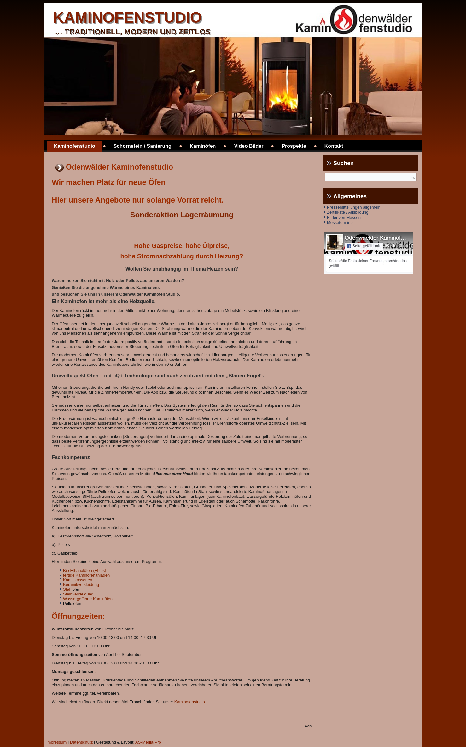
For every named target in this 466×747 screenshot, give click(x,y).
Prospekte (294, 146)
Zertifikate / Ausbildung (348, 212)
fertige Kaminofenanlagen (86, 575)
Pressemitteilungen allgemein (354, 207)
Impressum (56, 742)
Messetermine (340, 222)
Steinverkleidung (78, 594)
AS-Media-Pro (148, 742)
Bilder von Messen (344, 217)
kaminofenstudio (127, 17)
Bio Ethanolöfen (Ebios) (84, 570)
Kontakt (333, 146)
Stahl (68, 589)
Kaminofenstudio (74, 146)
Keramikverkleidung (81, 584)
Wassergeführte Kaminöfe (86, 598)
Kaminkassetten (77, 579)
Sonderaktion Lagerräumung (181, 214)
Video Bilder (248, 146)
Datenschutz (81, 742)
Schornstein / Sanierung (143, 146)
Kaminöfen (203, 146)
